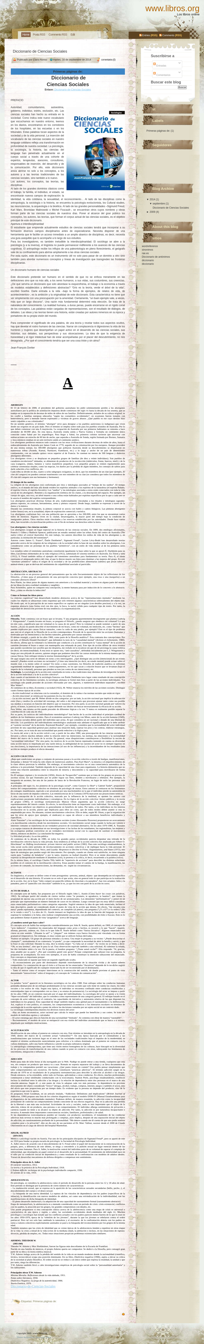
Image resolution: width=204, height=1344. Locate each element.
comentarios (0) (108, 59)
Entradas (159, 65)
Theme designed (24, 1337)
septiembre (159, 203)
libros (48, 1337)
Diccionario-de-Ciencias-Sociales (72, 89)
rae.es (145, 253)
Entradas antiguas (25, 1314)
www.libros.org (172, 8)
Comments (168, 35)
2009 (153, 211)
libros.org (40, 1337)
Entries (146, 35)
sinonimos (147, 249)
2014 (153, 199)
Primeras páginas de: (44, 1301)
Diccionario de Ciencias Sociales (40, 51)
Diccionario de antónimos (156, 256)
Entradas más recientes (108, 1314)
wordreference (150, 246)
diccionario (148, 260)
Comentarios (161, 75)
